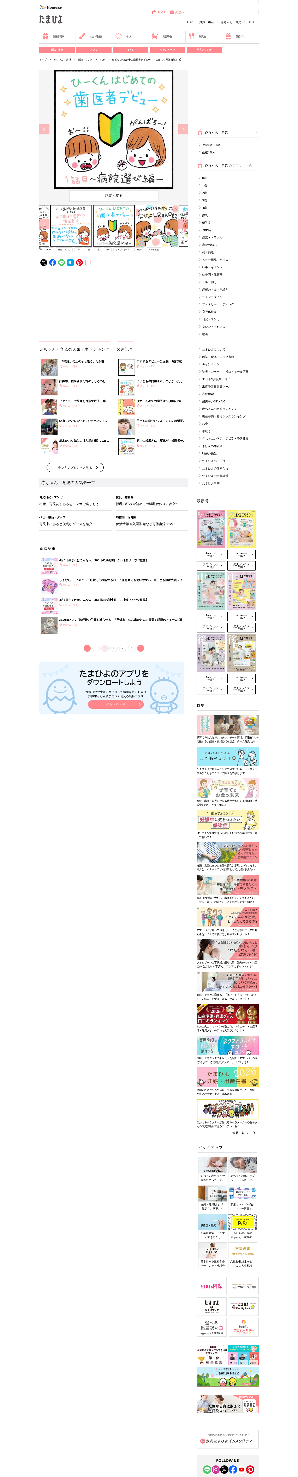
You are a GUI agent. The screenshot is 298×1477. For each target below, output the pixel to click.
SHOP (158, 12)
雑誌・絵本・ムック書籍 (218, 357)
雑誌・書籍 (57, 49)
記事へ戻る (114, 195)
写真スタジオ (204, 49)
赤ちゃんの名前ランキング (219, 409)
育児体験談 (153, 249)
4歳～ (139, 249)
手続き (206, 431)
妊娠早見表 (53, 36)
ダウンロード (116, 704)
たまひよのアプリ (213, 461)
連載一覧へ (240, 1133)
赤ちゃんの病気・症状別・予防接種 (225, 438)
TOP (190, 22)
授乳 (205, 215)
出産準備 (161, 36)
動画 (205, 334)
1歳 (88, 249)
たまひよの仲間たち (215, 468)
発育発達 (208, 252)
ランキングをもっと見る (75, 467)
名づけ (124, 36)
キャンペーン (167, 49)
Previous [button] (44, 129)
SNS (130, 49)
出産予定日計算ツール (216, 386)
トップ (43, 59)
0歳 (78, 249)
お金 (205, 424)
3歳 (107, 249)
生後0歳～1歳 (211, 145)
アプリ (93, 49)
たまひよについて (213, 349)
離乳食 (197, 36)
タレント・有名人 (213, 327)
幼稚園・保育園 (212, 274)
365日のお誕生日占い (216, 379)
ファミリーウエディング (218, 304)
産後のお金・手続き (215, 289)
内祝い (177, 12)
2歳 (98, 249)
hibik (102, 59)
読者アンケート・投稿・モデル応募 (225, 372)
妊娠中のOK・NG (213, 401)
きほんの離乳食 (212, 446)
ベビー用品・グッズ (215, 260)
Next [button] (183, 129)
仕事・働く (209, 282)
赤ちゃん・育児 (231, 22)
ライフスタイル (123, 249)
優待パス (235, 36)
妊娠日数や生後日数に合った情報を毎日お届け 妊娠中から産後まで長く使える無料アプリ (115, 694)
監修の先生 (209, 453)
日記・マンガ (85, 59)
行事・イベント (212, 267)
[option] (113, 129)
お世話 (206, 230)
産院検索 (208, 394)
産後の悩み (209, 245)
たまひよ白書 (211, 483)
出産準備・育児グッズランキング (224, 416)
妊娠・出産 (206, 22)
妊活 (252, 22)
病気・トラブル (212, 237)
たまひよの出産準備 (215, 476)
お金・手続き (91, 36)
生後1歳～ (208, 152)
